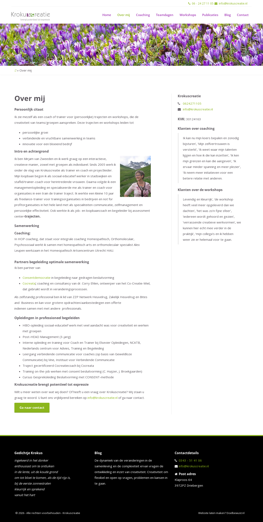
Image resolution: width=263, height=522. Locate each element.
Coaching (143, 15)
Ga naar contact (32, 407)
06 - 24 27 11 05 (202, 3)
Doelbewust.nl (236, 513)
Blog (227, 15)
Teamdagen (164, 15)
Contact (243, 15)
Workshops (188, 15)
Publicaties (210, 15)
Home (106, 15)
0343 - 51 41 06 (190, 460)
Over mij (123, 15)
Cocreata (29, 283)
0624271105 (192, 103)
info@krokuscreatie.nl (233, 3)
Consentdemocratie (37, 277)
